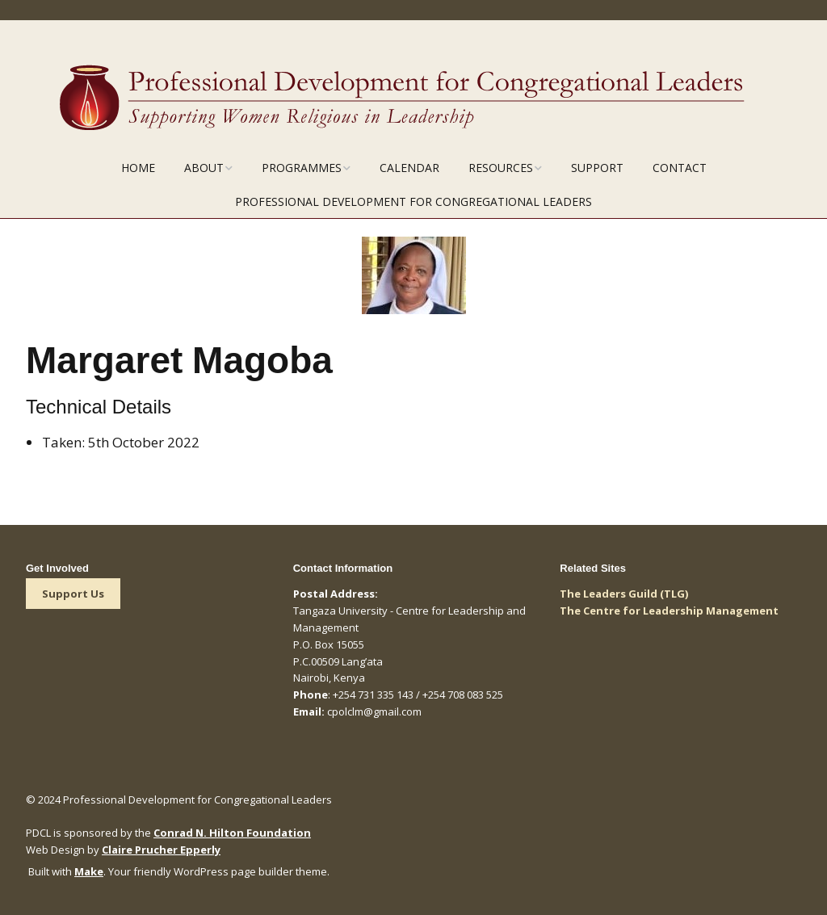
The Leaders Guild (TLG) (624, 593)
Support (597, 167)
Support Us (73, 593)
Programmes (302, 167)
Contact (680, 167)
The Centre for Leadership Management (669, 610)
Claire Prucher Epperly (161, 849)
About (204, 167)
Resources (500, 167)
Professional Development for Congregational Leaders (413, 201)
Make (88, 871)
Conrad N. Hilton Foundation (232, 832)
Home (138, 167)
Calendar (409, 167)
